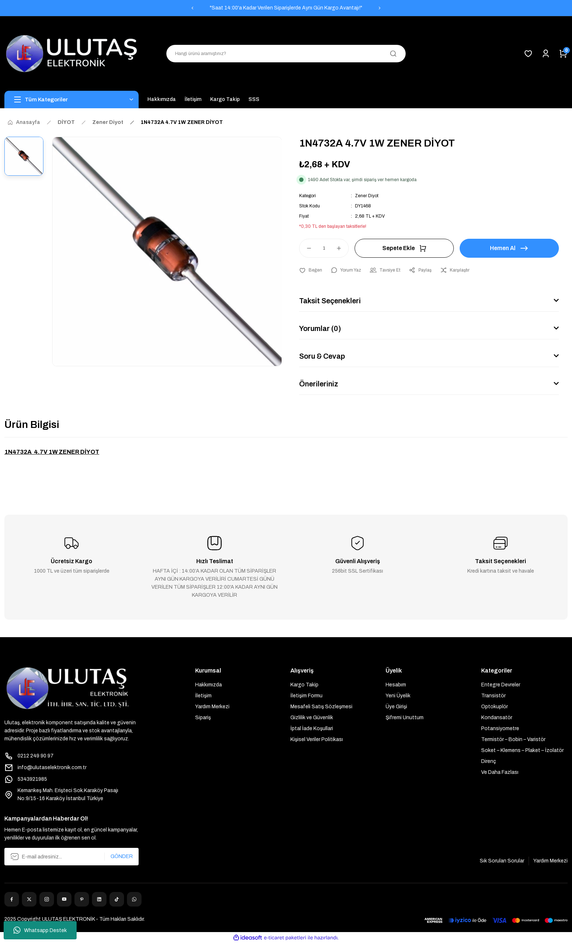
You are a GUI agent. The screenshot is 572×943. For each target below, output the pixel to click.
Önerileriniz (318, 384)
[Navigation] (71, 99)
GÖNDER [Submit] (122, 856)
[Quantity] (324, 248)
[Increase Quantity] (342, 248)
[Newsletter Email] (71, 856)
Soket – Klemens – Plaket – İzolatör (522, 750)
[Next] (380, 8)
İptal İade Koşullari (311, 728)
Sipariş (203, 717)
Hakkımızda (208, 684)
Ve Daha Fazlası (499, 772)
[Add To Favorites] (310, 270)
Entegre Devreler (500, 684)
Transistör (493, 695)
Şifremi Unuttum (405, 717)
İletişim (203, 695)
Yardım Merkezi (212, 706)
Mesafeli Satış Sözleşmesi (321, 706)
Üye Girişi (396, 706)
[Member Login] (545, 53)
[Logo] (71, 53)
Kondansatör (496, 717)
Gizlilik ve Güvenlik (311, 717)
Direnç (488, 761)
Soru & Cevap (322, 356)
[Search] (286, 53)
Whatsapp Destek (40, 930)
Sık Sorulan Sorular (502, 861)
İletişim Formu (306, 695)
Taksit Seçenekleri (330, 301)
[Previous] (192, 8)
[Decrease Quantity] (305, 248)
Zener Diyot (366, 195)
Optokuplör (494, 706)
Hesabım (396, 684)
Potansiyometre (500, 728)
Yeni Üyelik (398, 695)
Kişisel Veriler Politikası (316, 739)
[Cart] (563, 53)
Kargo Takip (304, 684)
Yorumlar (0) (320, 328)
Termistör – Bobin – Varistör (513, 739)
